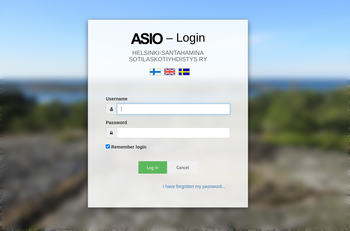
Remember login (126, 147)
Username (117, 98)
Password (116, 122)
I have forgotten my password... (194, 186)
